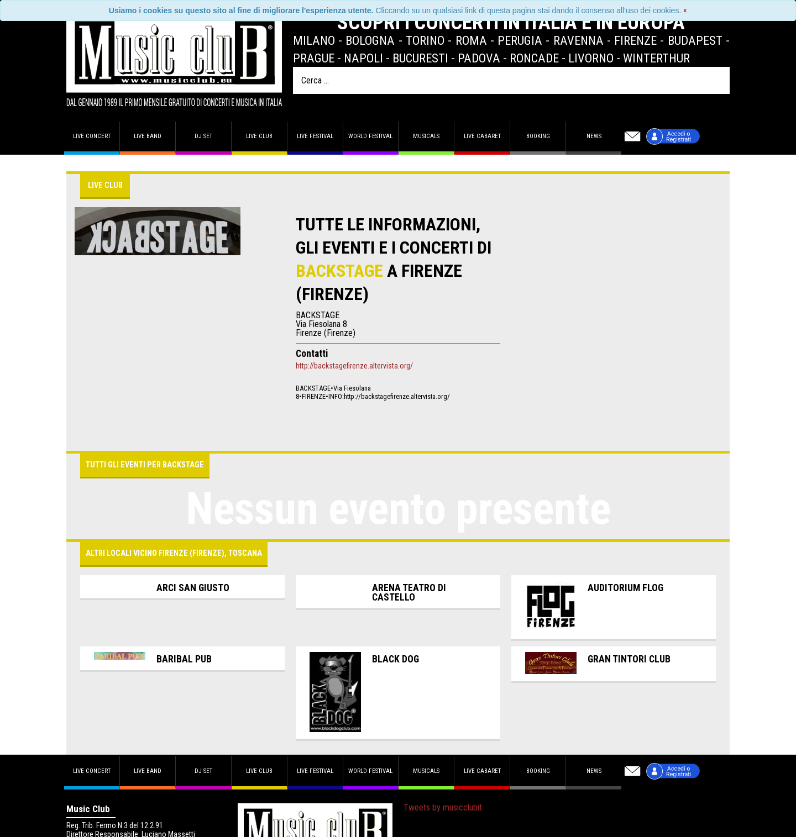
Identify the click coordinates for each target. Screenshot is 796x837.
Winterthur (656, 58)
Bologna (370, 40)
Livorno (591, 58)
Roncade (534, 58)
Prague (313, 58)
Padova (479, 58)
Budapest (695, 40)
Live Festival (315, 136)
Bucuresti (420, 58)
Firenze (635, 40)
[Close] (685, 10)
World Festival (370, 136)
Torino (425, 40)
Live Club (259, 136)
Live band (147, 136)
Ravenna (578, 40)
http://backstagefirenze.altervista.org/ (354, 365)
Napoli (363, 58)
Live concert (92, 136)
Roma (471, 40)
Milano (314, 40)
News (593, 136)
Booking (538, 136)
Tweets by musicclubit (443, 807)
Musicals (426, 136)
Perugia (520, 40)
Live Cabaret (482, 136)
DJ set (203, 136)
